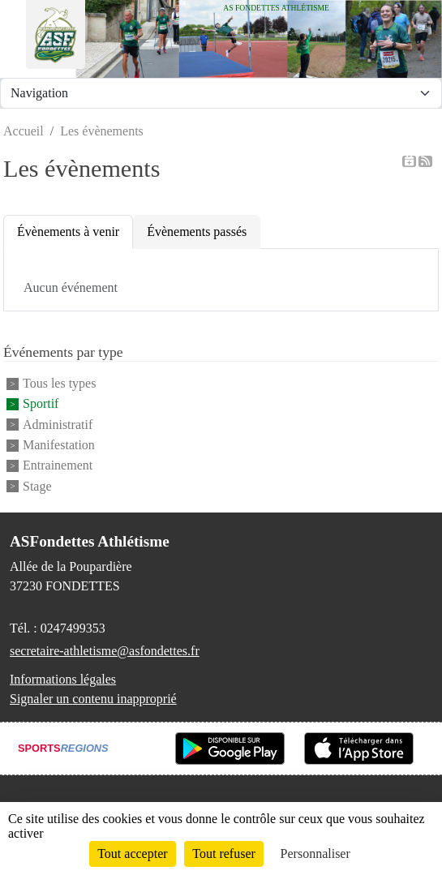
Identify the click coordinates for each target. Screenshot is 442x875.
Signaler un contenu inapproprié (93, 699)
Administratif (57, 424)
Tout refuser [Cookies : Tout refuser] (223, 853)
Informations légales (63, 679)
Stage (37, 486)
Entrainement (57, 466)
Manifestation (59, 445)
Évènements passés (197, 231)
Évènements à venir (68, 231)
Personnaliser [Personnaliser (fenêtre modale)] (315, 853)
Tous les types (59, 383)
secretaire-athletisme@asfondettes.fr (105, 651)
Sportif (40, 404)
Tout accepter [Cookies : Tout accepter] (132, 853)
